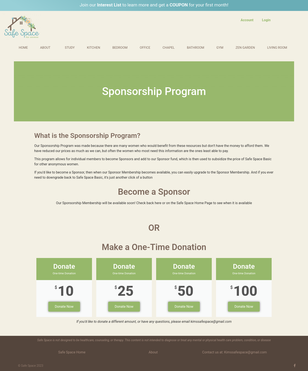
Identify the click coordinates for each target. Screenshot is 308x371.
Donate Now (64, 307)
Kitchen (93, 48)
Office (145, 48)
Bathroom (195, 48)
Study (70, 48)
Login (266, 20)
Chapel (169, 48)
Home (23, 48)
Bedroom (119, 48)
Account (247, 20)
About (46, 47)
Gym (219, 48)
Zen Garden (245, 48)
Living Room (278, 47)
